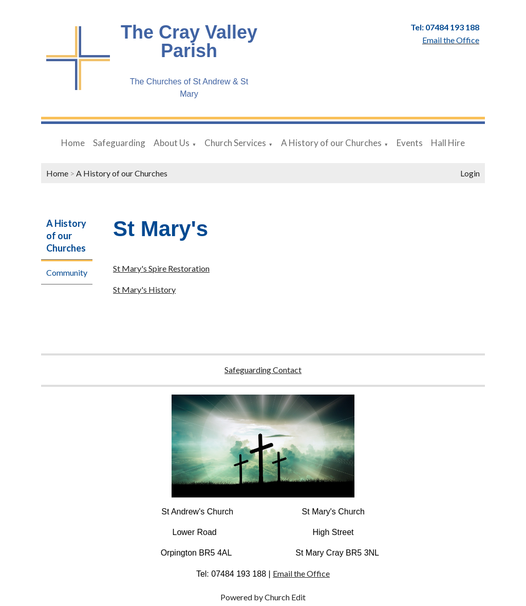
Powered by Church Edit (263, 597)
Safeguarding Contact (263, 370)
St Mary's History (144, 289)
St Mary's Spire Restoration (161, 268)
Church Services (235, 142)
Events (410, 142)
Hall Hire (448, 142)
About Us (172, 142)
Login (470, 173)
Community (66, 272)
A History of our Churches (331, 142)
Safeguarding (119, 142)
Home (73, 142)
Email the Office (301, 573)
